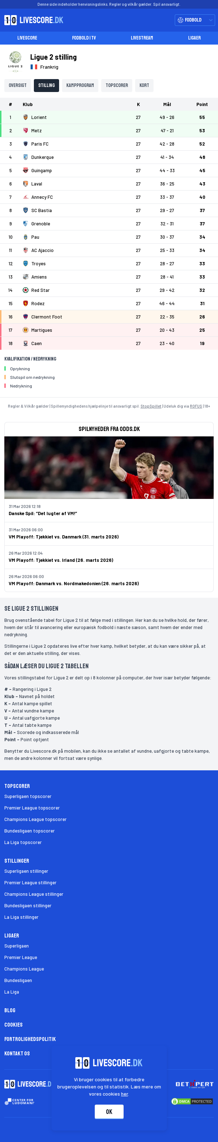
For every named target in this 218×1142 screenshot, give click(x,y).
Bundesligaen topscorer (29, 831)
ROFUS (196, 406)
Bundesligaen (18, 980)
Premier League (20, 957)
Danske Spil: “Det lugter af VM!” (43, 513)
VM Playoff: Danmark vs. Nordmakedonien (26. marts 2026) (74, 583)
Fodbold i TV (84, 38)
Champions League (24, 969)
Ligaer (194, 38)
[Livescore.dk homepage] (31, 20)
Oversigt (18, 85)
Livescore (27, 38)
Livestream (142, 38)
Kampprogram (80, 85)
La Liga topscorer (23, 842)
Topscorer (117, 85)
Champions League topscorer (35, 819)
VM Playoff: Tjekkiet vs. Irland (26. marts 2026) (61, 560)
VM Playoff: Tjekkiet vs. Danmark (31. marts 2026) (64, 537)
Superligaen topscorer (28, 796)
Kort (144, 85)
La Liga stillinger (21, 917)
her (124, 1094)
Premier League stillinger (30, 882)
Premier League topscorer (32, 808)
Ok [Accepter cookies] (109, 1112)
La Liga (11, 992)
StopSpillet (151, 406)
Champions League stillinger (33, 894)
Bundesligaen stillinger (28, 905)
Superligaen (16, 946)
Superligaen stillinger (26, 871)
